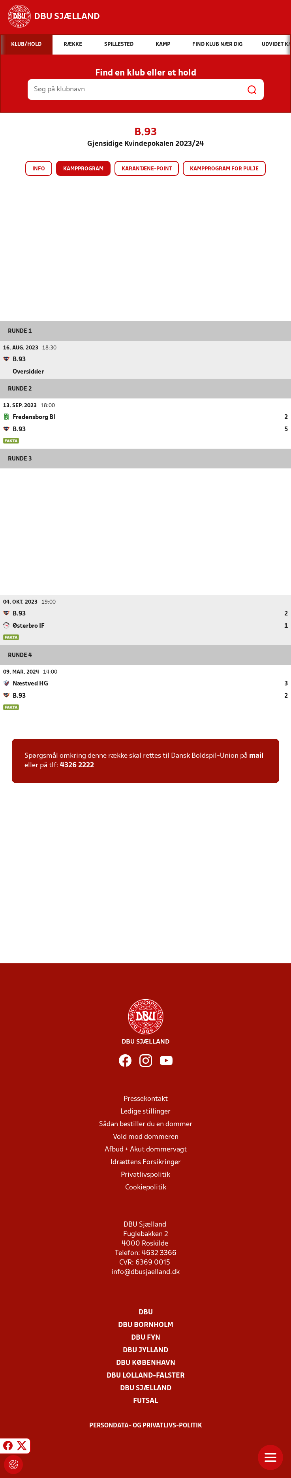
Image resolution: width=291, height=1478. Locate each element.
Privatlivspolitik (145, 1174)
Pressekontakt (146, 1098)
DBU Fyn (145, 1337)
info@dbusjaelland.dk (145, 1271)
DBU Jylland (145, 1350)
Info (38, 169)
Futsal (145, 1400)
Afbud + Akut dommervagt (146, 1149)
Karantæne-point (147, 169)
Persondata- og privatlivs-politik (145, 1425)
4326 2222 (77, 765)
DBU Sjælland (145, 1388)
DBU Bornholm (145, 1324)
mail (256, 755)
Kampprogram (83, 169)
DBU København (145, 1362)
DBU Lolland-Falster (146, 1375)
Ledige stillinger (145, 1111)
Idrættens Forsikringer (146, 1162)
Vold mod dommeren (145, 1136)
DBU (146, 1312)
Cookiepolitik (145, 1187)
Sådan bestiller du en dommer (145, 1124)
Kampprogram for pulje (224, 169)
